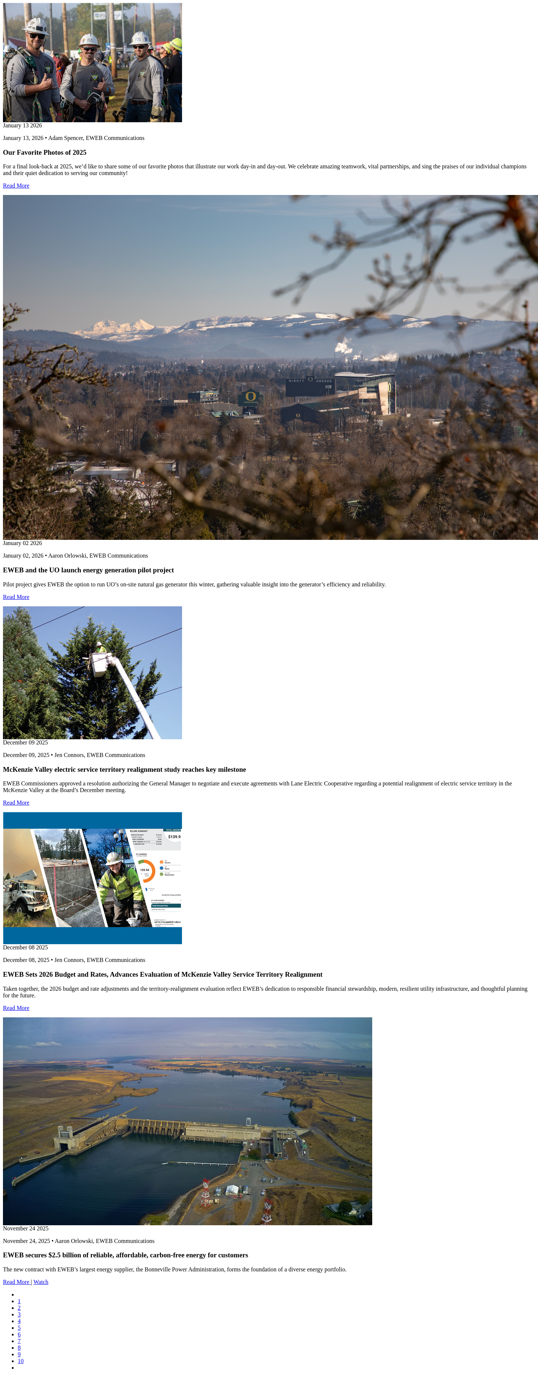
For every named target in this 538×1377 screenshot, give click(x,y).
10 (21, 1361)
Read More (16, 185)
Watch (40, 1282)
